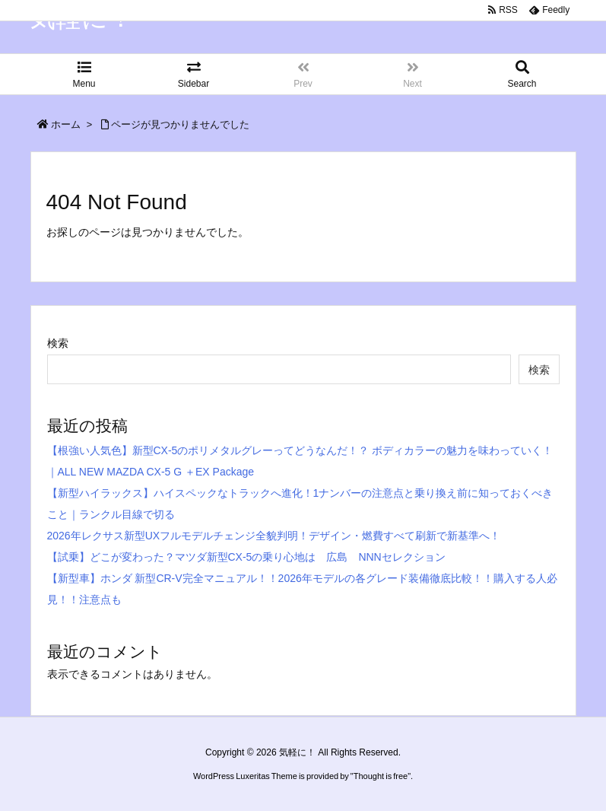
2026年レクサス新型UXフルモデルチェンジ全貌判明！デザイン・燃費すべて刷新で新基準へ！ (274, 536)
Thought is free (381, 791)
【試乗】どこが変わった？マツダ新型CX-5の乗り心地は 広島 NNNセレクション (246, 557)
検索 (57, 343)
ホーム (66, 124)
